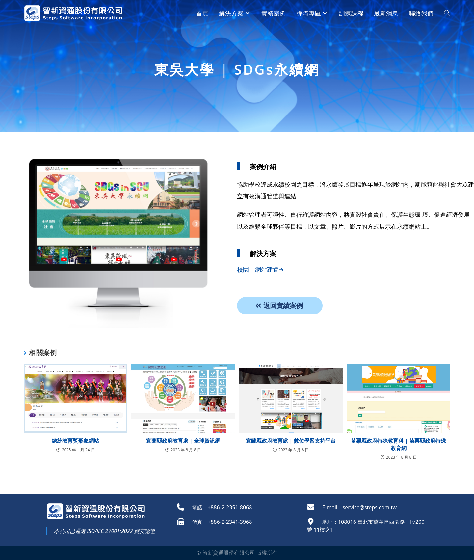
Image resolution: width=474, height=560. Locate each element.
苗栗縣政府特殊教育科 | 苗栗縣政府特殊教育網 (398, 444)
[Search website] (447, 13)
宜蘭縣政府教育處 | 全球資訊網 (183, 440)
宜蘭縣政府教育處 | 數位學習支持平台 (291, 440)
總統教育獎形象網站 (75, 440)
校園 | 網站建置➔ (260, 269)
